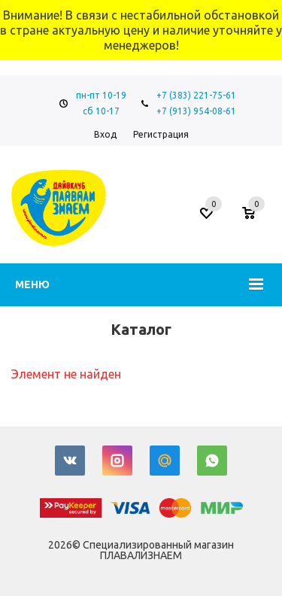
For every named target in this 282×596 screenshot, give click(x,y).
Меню (32, 284)
